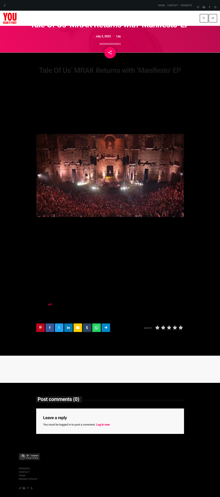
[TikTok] (198, 7)
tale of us (63, 314)
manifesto (45, 314)
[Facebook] (209, 7)
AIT (50, 304)
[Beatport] (215, 7)
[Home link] (10, 18)
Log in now (103, 424)
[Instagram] (204, 7)
